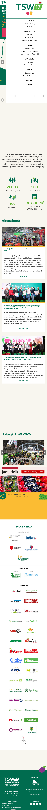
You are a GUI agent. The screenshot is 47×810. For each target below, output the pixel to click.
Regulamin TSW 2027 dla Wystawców (11, 807)
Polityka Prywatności (11, 801)
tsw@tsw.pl (14, 795)
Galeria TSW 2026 (10, 32)
